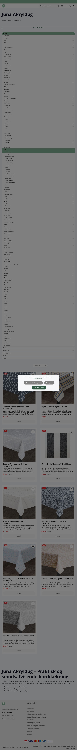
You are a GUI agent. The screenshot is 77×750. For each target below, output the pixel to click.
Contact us (30, 708)
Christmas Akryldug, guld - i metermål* (57, 578)
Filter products (38, 27)
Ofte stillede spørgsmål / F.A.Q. (36, 714)
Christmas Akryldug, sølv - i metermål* (18, 635)
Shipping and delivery (33, 722)
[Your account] (69, 6)
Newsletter (30, 711)
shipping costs (51, 746)
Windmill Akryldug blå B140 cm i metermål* (16, 408)
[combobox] (47, 6)
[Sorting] (40, 365)
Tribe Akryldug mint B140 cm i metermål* (15, 522)
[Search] (58, 6)
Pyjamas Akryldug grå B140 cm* (54, 407)
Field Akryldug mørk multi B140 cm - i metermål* (18, 579)
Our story (30, 731)
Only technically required (33, 384)
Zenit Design (25, 746)
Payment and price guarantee (36, 725)
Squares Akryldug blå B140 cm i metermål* (54, 522)
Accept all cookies (39, 389)
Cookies (29, 734)
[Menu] (62, 6)
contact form (11, 718)
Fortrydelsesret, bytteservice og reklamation (36, 718)
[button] (73, 33)
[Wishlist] (66, 6)
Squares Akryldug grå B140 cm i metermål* (15, 465)
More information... (38, 380)
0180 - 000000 (7, 712)
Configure (49, 384)
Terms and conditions (33, 728)
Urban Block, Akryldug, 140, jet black (56, 464)
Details (19, 421)
